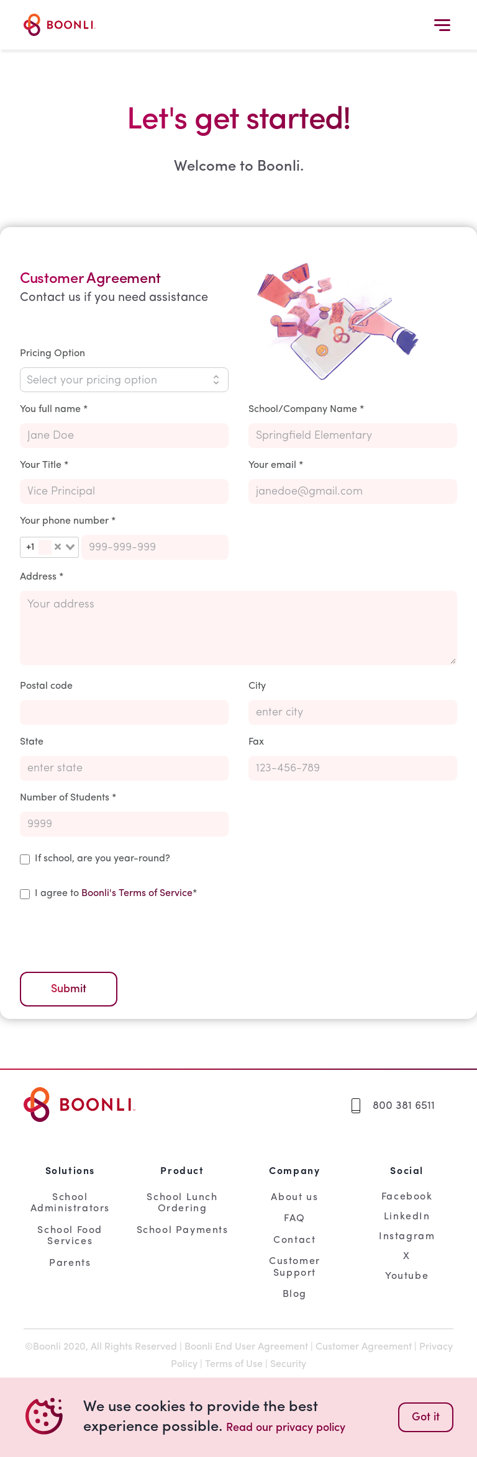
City (257, 686)
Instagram (407, 1237)
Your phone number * (68, 521)
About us (294, 1198)
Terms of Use (234, 1365)
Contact (294, 1240)
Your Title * (44, 465)
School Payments (183, 1230)
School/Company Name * (306, 410)
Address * (41, 577)
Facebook (407, 1197)
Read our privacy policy (285, 1427)
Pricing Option (52, 354)
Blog (295, 1294)
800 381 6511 (404, 1105)
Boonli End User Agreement (246, 1347)
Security (288, 1365)
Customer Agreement (364, 1347)
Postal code (46, 686)
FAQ (295, 1219)
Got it (426, 1417)
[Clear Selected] (58, 547)
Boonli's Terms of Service (137, 894)
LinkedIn (407, 1217)
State (31, 742)
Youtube (407, 1276)
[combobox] (49, 547)
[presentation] (114, 934)
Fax (256, 742)
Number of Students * (68, 798)
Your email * (275, 465)
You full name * (54, 410)
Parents (70, 1263)
